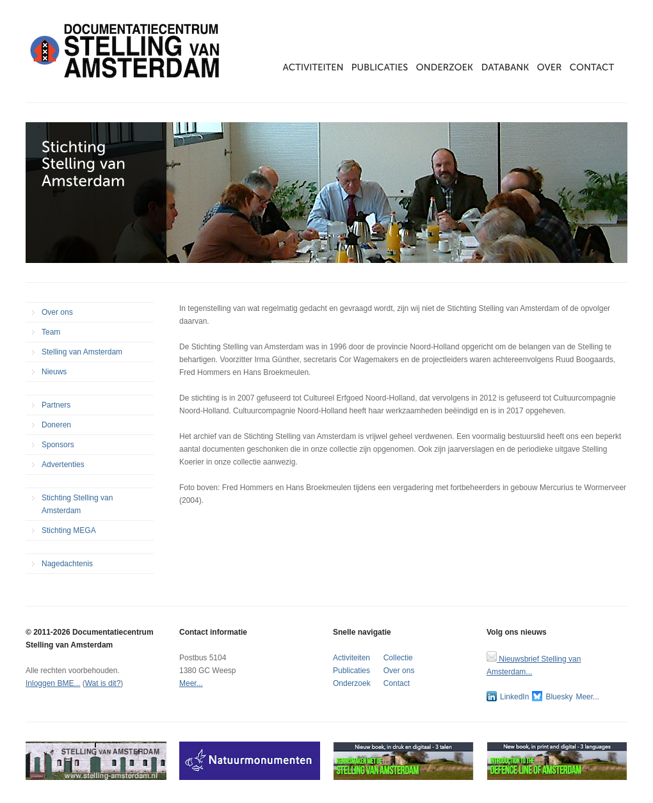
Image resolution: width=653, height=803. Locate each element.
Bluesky (552, 696)
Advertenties (63, 464)
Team (51, 332)
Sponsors (58, 444)
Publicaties (351, 670)
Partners (56, 405)
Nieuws (54, 371)
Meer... (191, 683)
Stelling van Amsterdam (82, 351)
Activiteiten (351, 657)
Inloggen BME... (53, 683)
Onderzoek (352, 683)
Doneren (56, 424)
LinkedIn (508, 696)
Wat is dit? (103, 683)
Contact (396, 683)
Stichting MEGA (69, 530)
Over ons (57, 312)
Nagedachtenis (67, 563)
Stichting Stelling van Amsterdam (77, 504)
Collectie (398, 657)
